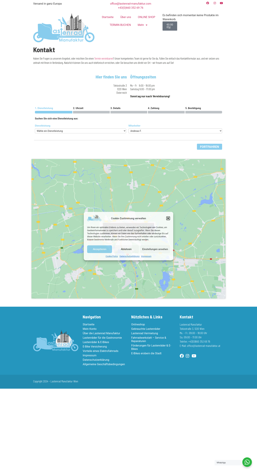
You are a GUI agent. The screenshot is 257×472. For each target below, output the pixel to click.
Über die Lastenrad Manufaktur (101, 333)
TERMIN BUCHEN (120, 25)
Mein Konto (90, 328)
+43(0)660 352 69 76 (199, 341)
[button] (168, 218)
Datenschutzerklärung (129, 256)
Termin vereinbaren (103, 58)
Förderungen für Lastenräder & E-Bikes (151, 347)
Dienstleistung (42, 125)
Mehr (142, 25)
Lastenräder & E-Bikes (96, 342)
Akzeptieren (99, 249)
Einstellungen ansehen (155, 249)
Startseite (108, 17)
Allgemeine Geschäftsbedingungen (104, 364)
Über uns (125, 17)
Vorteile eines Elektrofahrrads (100, 351)
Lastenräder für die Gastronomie (102, 337)
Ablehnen (126, 249)
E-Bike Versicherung (95, 346)
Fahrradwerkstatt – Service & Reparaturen (148, 339)
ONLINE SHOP (146, 17)
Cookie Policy (112, 256)
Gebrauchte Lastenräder (145, 328)
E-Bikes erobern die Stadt (146, 353)
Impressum (146, 256)
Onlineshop (138, 324)
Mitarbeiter (134, 125)
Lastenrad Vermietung (144, 333)
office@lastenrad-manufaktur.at (203, 345)
